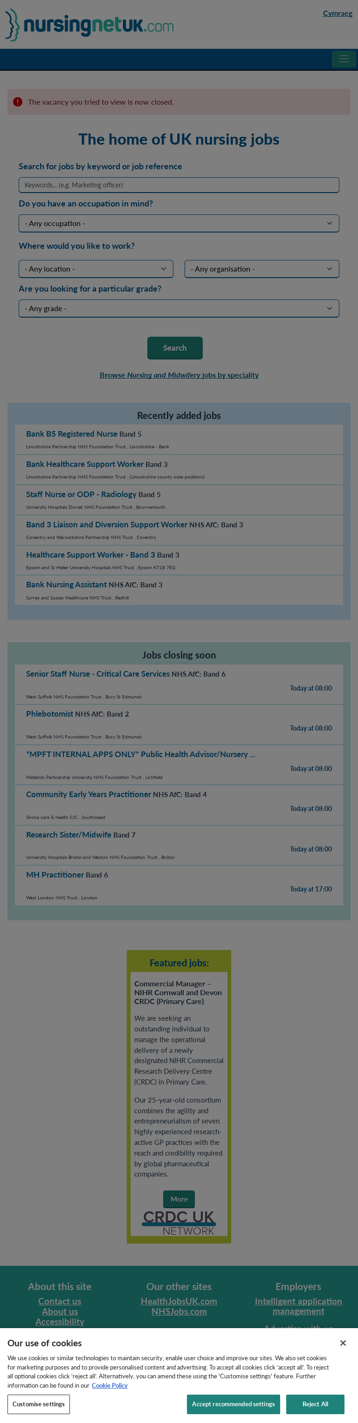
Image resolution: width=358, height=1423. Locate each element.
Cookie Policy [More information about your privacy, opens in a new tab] (110, 1393)
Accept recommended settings (233, 1412)
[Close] (343, 1352)
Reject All (315, 1412)
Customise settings (39, 1412)
